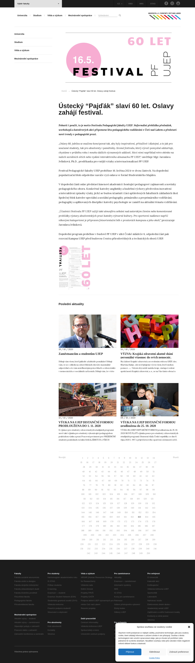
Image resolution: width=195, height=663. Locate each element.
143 (153, 508)
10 (130, 458)
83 (128, 485)
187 (153, 526)
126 (111, 503)
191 (104, 530)
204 (122, 535)
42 (96, 471)
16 (87, 462)
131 (146, 503)
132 (153, 503)
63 (153, 476)
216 (132, 539)
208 (152, 535)
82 (121, 485)
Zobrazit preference (179, 652)
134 (90, 508)
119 (138, 499)
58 (121, 476)
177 (83, 526)
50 (147, 471)
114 (104, 499)
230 (155, 544)
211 (97, 539)
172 (125, 521)
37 (140, 467)
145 (90, 512)
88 (83, 489)
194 (125, 530)
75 (153, 480)
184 (132, 526)
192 (111, 530)
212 (104, 539)
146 (97, 512)
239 (140, 548)
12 (142, 458)
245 (111, 553)
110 (154, 494)
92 (108, 489)
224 (111, 544)
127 (118, 503)
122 (83, 503)
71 (128, 480)
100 (83, 494)
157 (97, 517)
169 (104, 521)
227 (133, 544)
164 (146, 517)
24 (136, 462)
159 (111, 517)
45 (115, 471)
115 (111, 499)
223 (103, 544)
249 (141, 553)
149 (119, 512)
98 (147, 489)
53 (90, 476)
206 (137, 535)
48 (135, 471)
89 (89, 489)
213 (111, 539)
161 (125, 517)
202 (107, 535)
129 (132, 503)
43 (102, 471)
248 (133, 553)
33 (115, 467)
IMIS (141, 4)
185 (139, 526)
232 (88, 548)
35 (128, 467)
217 (139, 539)
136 (104, 508)
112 (91, 499)
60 (134, 476)
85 (140, 485)
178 (90, 526)
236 (118, 548)
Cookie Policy (154, 658)
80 (109, 485)
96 (134, 489)
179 (97, 526)
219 (153, 539)
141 (139, 508)
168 (97, 521)
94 (121, 489)
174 (139, 521)
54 (96, 476)
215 (125, 539)
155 (83, 517)
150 (126, 512)
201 (99, 535)
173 (132, 521)
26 (149, 462)
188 (82, 530)
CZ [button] (119, 4)
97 (141, 489)
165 (153, 517)
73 (141, 480)
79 (103, 485)
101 (90, 494)
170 (111, 521)
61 (141, 476)
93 (115, 489)
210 (90, 539)
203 (114, 535)
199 (85, 535)
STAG (152, 4)
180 (104, 526)
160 (118, 517)
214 (118, 539)
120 (145, 499)
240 (147, 548)
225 (118, 544)
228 (140, 544)
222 (96, 544)
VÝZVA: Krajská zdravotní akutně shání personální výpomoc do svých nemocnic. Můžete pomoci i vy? (147, 357)
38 (147, 467)
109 (147, 494)
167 (90, 521)
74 (147, 480)
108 (140, 494)
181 (111, 526)
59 (128, 476)
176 (153, 521)
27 (155, 462)
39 (153, 467)
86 (147, 485)
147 (104, 512)
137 (111, 508)
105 (118, 494)
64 (83, 480)
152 (140, 512)
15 (81, 462)
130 (139, 503)
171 (119, 521)
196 (139, 530)
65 (90, 480)
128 (125, 503)
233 (96, 548)
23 (130, 462)
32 (109, 467)
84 (134, 485)
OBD (130, 4)
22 (124, 462)
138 (118, 508)
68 (109, 480)
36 (134, 467)
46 (122, 471)
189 (89, 530)
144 (83, 512)
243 (96, 553)
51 (154, 471)
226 (125, 544)
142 (146, 508)
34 (121, 467)
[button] (189, 626)
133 (83, 508)
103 (104, 494)
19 (105, 462)
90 (96, 489)
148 (111, 512)
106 (125, 494)
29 (90, 467)
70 (122, 480)
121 (152, 499)
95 (128, 489)
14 (154, 458)
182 (118, 526)
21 (118, 462)
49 (141, 471)
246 (118, 553)
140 (132, 508)
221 (89, 544)
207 (144, 535)
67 (103, 480)
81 (115, 485)
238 (132, 548)
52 (84, 476)
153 (147, 512)
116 (118, 499)
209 (83, 539)
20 (111, 462)
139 (125, 508)
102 (96, 494)
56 (109, 476)
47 (128, 471)
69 (116, 480)
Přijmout (130, 652)
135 (97, 508)
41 (90, 471)
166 (83, 521)
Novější (62, 457)
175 (146, 521)
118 (131, 499)
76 (84, 485)
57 (115, 476)
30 (96, 467)
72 (135, 480)
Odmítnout (154, 652)
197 (147, 530)
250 (148, 553)
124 (97, 503)
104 (111, 494)
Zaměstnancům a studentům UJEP (81, 353)
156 (90, 517)
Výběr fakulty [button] (38, 4)
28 (84, 467)
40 (83, 471)
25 (143, 462)
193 (118, 530)
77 (90, 485)
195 (132, 530)
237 (125, 548)
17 (93, 462)
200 (92, 535)
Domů (64, 91)
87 (153, 485)
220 (82, 544)
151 (133, 512)
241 (155, 548)
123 (90, 503)
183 (125, 526)
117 (125, 499)
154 (154, 512)
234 (103, 548)
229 (147, 544)
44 (109, 471)
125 (104, 503)
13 (148, 458)
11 (136, 458)
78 (96, 485)
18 (99, 462)
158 (104, 517)
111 (84, 499)
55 (103, 476)
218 (146, 539)
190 (97, 530)
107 (132, 494)
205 (129, 535)
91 (102, 489)
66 (96, 480)
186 (146, 526)
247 (126, 553)
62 (147, 476)
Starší (176, 457)
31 (103, 467)
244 (103, 553)
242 (88, 553)
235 (110, 548)
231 (81, 548)
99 (153, 489)
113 (98, 499)
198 (154, 530)
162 (132, 517)
